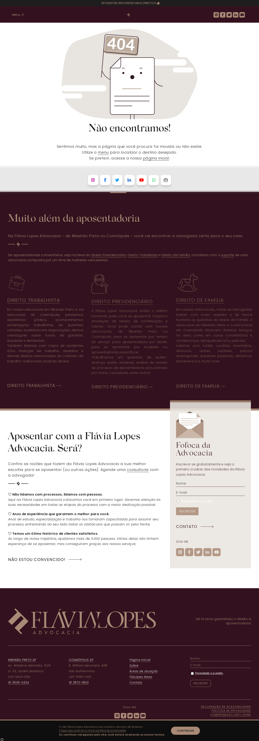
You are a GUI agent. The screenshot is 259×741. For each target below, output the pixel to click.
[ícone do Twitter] (229, 15)
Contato (136, 682)
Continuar (185, 731)
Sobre (134, 665)
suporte (227, 255)
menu (103, 152)
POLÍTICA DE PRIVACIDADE (231, 710)
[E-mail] (210, 495)
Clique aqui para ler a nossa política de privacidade (92, 730)
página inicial (156, 158)
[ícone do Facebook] (222, 15)
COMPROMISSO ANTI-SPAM (230, 714)
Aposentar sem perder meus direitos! (127, 3)
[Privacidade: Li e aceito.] (178, 504)
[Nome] (210, 486)
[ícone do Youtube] (242, 15)
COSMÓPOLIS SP (81, 660)
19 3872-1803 (79, 682)
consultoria (138, 469)
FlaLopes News (141, 677)
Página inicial (140, 660)
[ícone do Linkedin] (235, 15)
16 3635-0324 (18, 682)
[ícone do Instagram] (216, 15)
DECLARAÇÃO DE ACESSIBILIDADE (226, 706)
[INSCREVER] (187, 514)
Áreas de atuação (144, 671)
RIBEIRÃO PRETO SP (22, 660)
